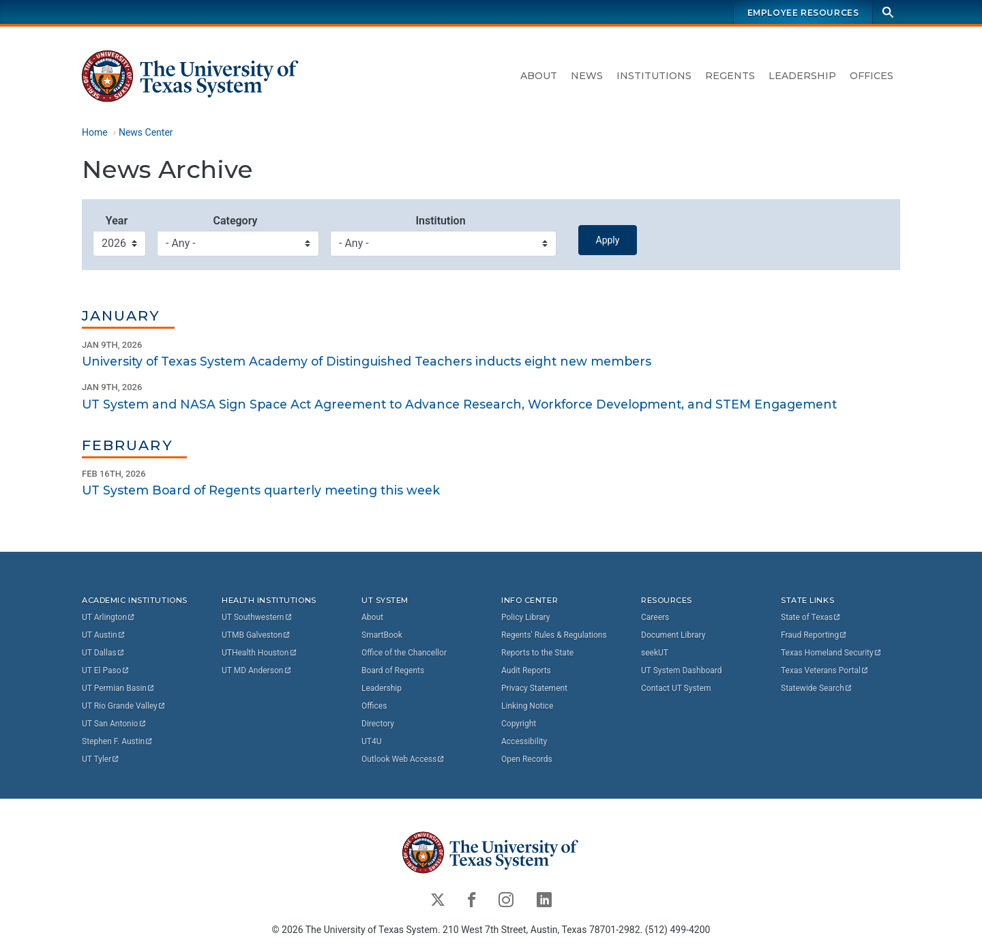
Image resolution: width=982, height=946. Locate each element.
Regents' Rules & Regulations (554, 635)
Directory (377, 723)
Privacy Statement (534, 688)
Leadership (802, 76)
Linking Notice (527, 706)
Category (235, 220)
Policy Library (525, 617)
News (587, 76)
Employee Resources (803, 13)
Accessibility (524, 741)
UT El (106, 670)
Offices (871, 76)
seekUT (654, 652)
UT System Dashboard (681, 670)
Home (95, 132)
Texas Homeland (831, 652)
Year (117, 220)
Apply (608, 240)
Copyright (518, 723)
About (538, 76)
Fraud (814, 635)
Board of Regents (392, 670)
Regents (730, 76)
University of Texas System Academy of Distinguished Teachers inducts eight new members (366, 361)
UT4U (371, 741)
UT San (114, 723)
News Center (146, 132)
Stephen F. (117, 741)
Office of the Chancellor (404, 652)
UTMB (256, 635)
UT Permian (118, 688)
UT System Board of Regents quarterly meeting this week (261, 491)
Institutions (653, 76)
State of (811, 617)
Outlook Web (403, 759)
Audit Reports (526, 670)
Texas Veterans (825, 670)
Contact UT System (676, 688)
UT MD (257, 670)
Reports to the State (537, 652)
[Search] (888, 12)
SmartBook (381, 635)
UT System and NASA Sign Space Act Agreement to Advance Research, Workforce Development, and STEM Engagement (459, 404)
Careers (655, 617)
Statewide (817, 688)
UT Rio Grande (124, 706)
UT (109, 617)
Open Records (526, 759)
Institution (440, 220)
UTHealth (259, 652)
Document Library (673, 635)
